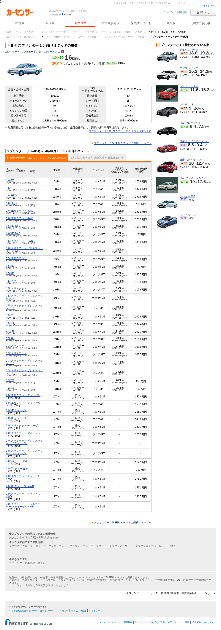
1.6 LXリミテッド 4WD (19, 240)
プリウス (14, 546)
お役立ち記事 (201, 23)
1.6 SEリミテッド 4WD (19, 210)
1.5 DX (10, 315)
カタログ (80, 23)
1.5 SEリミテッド (16, 258)
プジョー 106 (187, 196)
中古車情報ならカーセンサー (23, 610)
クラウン (75, 546)
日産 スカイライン (190, 159)
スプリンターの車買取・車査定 (27, 563)
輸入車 (50, 23)
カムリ (63, 546)
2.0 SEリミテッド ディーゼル (23, 395)
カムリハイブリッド (94, 546)
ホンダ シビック (189, 67)
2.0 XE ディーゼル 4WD (20, 486)
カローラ (27, 546)
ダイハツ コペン (189, 49)
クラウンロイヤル (145, 546)
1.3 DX (10, 380)
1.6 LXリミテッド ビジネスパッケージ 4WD (24, 249)
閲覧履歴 (182, 12)
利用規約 (128, 622)
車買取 (170, 23)
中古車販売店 (110, 23)
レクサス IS (186, 104)
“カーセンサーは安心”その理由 (150, 622)
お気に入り (203, 12)
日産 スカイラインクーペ (194, 141)
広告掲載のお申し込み (203, 622)
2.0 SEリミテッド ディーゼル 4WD (23, 477)
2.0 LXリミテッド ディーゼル (23, 425)
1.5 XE (10, 265)
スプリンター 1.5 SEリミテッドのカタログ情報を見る (120, 131)
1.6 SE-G (11, 195)
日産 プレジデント (190, 122)
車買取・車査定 (78, 610)
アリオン (171, 546)
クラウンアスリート (121, 546)
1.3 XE (10, 330)
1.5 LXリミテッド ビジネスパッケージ (24, 297)
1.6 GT (10, 180)
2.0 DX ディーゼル (17, 461)
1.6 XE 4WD (13, 225)
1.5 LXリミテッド (16, 280)
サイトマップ (209, 6)
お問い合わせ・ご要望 (178, 622)
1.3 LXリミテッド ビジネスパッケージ (24, 362)
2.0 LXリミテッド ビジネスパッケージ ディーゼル (24, 442)
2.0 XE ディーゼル (16, 410)
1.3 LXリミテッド (16, 345)
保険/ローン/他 (141, 23)
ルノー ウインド (189, 214)
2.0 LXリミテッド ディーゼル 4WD (23, 495)
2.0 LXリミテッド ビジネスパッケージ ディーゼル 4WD (24, 505)
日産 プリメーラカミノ (193, 178)
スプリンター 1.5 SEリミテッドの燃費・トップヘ (123, 143)
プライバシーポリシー (110, 622)
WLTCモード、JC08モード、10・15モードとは (34, 51)
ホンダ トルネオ (189, 86)
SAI (161, 546)
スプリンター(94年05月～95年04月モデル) (33, 537)
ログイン (168, 12)
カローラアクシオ (46, 546)
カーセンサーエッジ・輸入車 (54, 610)
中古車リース (95, 610)
